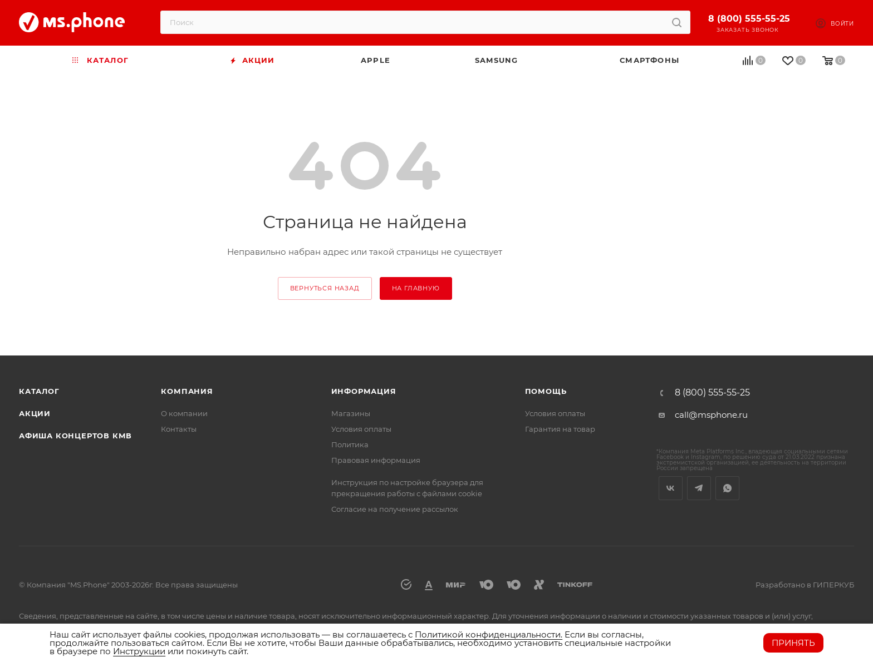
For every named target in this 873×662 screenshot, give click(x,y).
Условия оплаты (361, 428)
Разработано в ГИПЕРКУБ (805, 584)
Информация (363, 391)
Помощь (546, 391)
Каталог (39, 391)
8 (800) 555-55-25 (749, 18)
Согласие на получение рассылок (394, 509)
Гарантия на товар (560, 428)
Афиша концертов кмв (75, 435)
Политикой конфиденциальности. (488, 634)
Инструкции (139, 651)
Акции (35, 413)
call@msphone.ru (711, 414)
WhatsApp (727, 488)
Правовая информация (375, 460)
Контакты (179, 428)
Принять (793, 643)
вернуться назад (325, 288)
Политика (350, 444)
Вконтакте (671, 488)
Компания (187, 391)
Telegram (699, 488)
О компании (184, 413)
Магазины (350, 413)
